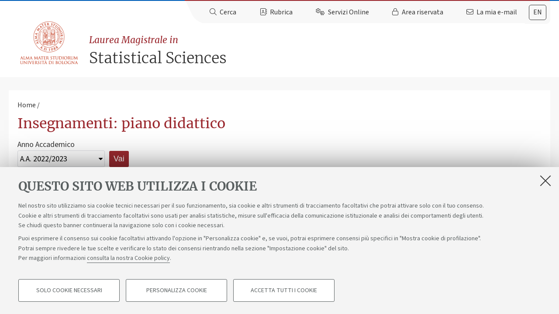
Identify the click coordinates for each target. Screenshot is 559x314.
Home (26, 105)
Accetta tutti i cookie (284, 290)
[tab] (537, 12)
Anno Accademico (46, 144)
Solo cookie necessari (69, 290)
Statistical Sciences (319, 50)
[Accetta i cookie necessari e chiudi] (545, 181)
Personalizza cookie (176, 290)
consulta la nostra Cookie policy (128, 258)
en (537, 12)
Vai (119, 158)
